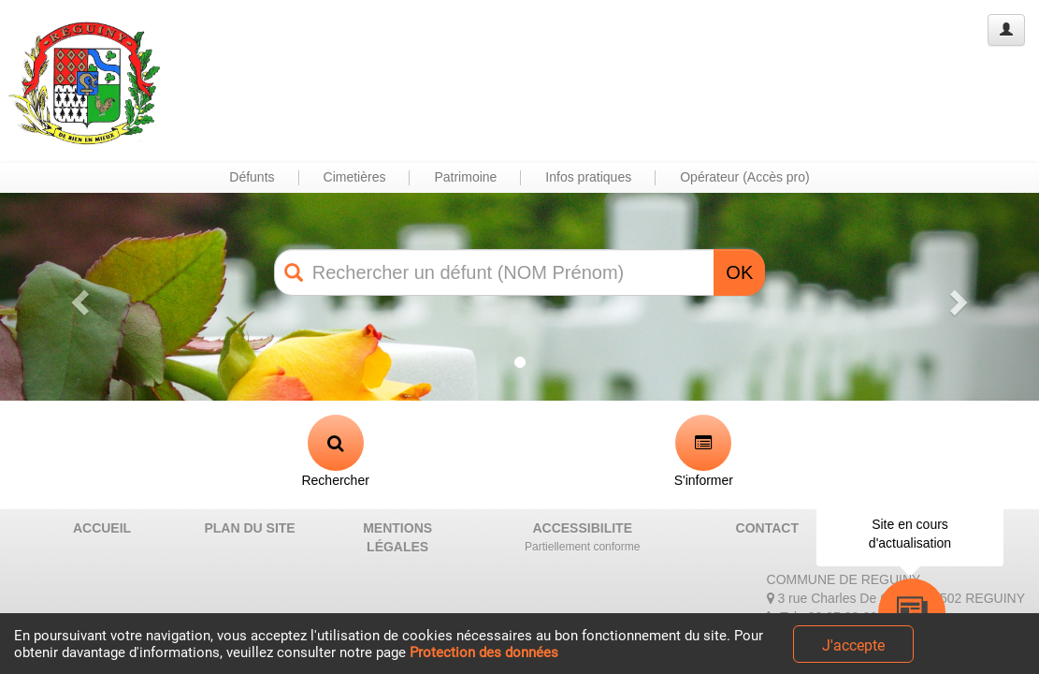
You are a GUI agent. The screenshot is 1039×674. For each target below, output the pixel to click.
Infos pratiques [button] (588, 176)
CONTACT (767, 527)
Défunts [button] (251, 176)
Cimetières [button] (355, 176)
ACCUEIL (102, 527)
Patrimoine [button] (465, 176)
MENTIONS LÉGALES (397, 537)
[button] (78, 297)
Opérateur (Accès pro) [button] (745, 176)
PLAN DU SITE (249, 527)
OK (739, 272)
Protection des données (484, 652)
